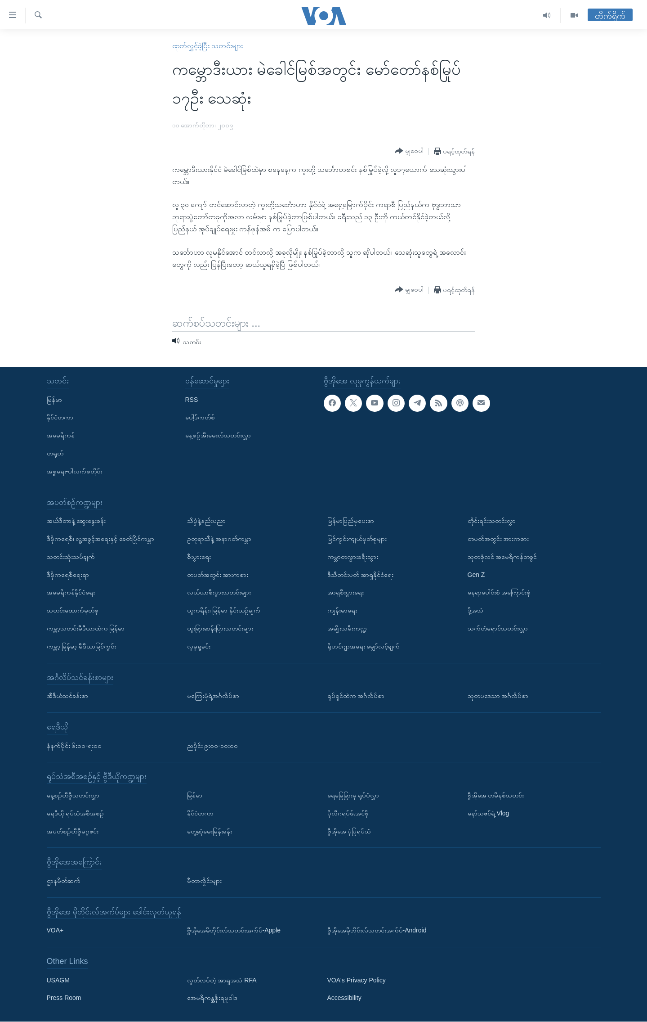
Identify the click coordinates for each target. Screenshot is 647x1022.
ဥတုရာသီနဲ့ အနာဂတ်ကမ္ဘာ (219, 538)
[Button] (409, 151)
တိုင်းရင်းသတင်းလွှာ (492, 521)
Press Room (64, 998)
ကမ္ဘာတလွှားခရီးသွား (352, 556)
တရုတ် (55, 453)
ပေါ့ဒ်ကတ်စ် (200, 417)
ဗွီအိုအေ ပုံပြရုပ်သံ (349, 831)
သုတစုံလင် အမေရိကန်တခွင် (502, 556)
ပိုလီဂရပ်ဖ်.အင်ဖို (348, 813)
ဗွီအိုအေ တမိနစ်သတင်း (496, 795)
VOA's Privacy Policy (356, 980)
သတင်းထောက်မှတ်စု (72, 610)
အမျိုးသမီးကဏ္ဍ (347, 628)
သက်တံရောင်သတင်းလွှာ (498, 628)
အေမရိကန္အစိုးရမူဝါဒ (212, 998)
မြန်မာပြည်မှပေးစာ (350, 521)
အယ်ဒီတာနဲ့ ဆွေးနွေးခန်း (76, 521)
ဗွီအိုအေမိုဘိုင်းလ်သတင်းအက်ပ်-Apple (234, 930)
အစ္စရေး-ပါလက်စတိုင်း (75, 471)
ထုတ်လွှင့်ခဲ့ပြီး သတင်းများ (207, 46)
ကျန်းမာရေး (342, 610)
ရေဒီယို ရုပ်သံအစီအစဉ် (75, 813)
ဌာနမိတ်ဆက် (63, 880)
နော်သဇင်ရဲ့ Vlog (488, 813)
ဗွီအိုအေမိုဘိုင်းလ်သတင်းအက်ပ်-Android (377, 930)
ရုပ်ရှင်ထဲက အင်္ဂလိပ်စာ (356, 695)
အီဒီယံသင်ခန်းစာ (67, 695)
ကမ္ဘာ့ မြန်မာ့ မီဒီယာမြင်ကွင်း (81, 646)
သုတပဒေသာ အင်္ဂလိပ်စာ (498, 695)
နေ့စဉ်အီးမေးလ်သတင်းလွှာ (218, 435)
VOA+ (55, 930)
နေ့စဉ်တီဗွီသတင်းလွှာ (73, 795)
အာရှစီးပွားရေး (345, 592)
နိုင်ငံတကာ (60, 417)
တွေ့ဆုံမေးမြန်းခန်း (209, 831)
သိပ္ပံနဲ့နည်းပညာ (206, 521)
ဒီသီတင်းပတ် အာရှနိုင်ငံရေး (360, 574)
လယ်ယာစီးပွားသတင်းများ (219, 592)
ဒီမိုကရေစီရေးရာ (68, 574)
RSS (191, 399)
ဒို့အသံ (475, 610)
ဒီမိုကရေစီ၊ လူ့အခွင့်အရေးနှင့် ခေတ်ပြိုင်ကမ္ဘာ (101, 538)
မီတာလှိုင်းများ (204, 880)
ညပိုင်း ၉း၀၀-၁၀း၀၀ (212, 745)
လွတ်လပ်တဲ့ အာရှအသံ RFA (222, 980)
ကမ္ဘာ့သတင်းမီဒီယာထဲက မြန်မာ (86, 628)
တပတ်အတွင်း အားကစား (218, 574)
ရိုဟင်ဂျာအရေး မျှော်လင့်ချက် (363, 646)
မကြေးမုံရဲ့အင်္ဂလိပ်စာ (213, 695)
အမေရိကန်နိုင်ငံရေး (71, 592)
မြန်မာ (54, 399)
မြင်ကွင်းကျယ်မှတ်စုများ (357, 538)
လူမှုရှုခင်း (198, 646)
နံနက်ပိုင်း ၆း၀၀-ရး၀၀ (74, 745)
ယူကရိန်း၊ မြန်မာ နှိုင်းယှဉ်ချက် (224, 610)
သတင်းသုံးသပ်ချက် (71, 556)
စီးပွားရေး (199, 556)
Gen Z (476, 574)
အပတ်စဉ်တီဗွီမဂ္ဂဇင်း (72, 831)
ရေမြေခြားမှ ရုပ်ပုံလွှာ (353, 795)
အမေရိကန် (61, 435)
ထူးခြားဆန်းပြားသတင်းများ (220, 628)
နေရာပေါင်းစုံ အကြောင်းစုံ (499, 592)
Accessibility (344, 998)
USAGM (58, 980)
